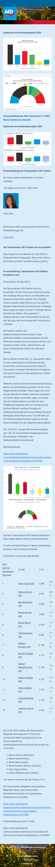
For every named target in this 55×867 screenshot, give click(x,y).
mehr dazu (8, 213)
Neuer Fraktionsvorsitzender (17, 119)
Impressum (27, 864)
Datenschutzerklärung (27, 856)
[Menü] (50, 13)
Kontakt (27, 860)
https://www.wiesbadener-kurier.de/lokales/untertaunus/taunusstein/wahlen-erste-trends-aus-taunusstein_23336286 (27, 457)
